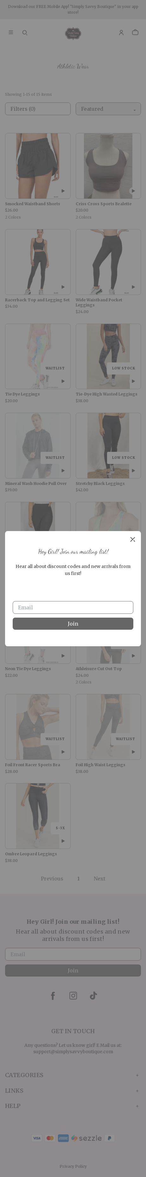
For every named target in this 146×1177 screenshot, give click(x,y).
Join (73, 623)
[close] (132, 539)
